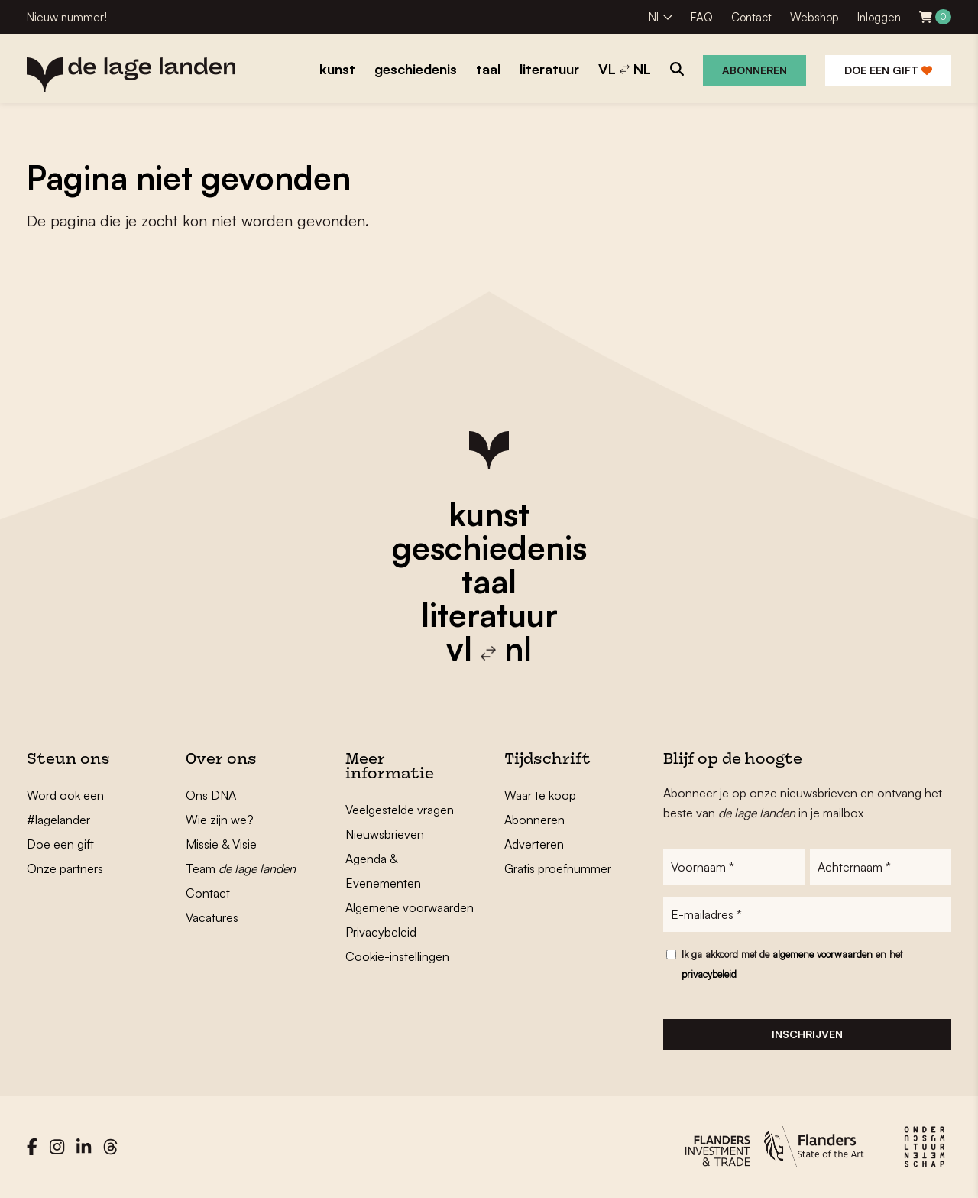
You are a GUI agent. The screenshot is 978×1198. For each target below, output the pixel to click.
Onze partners (65, 868)
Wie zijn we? (220, 819)
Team (241, 868)
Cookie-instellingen (397, 956)
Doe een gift (888, 69)
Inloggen (879, 17)
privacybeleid (709, 974)
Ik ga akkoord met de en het (792, 964)
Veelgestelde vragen (399, 809)
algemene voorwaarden (822, 954)
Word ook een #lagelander (65, 807)
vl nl (489, 648)
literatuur (489, 615)
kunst (489, 514)
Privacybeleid (380, 932)
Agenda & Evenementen (383, 871)
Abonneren (754, 69)
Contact (751, 17)
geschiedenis (489, 547)
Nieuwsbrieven (384, 834)
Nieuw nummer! (67, 17)
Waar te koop (540, 795)
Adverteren (534, 844)
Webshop (814, 17)
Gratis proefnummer (557, 868)
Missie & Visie (221, 844)
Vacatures (212, 917)
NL (655, 17)
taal (489, 581)
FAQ (702, 17)
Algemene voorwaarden (409, 907)
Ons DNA (211, 795)
